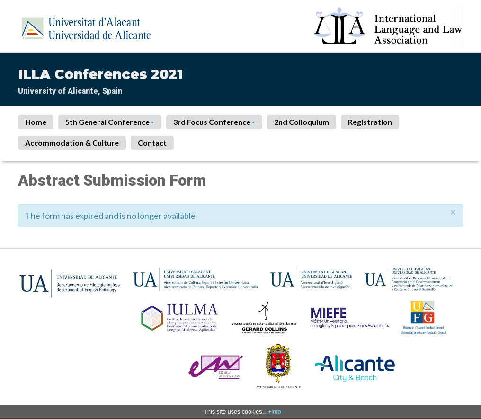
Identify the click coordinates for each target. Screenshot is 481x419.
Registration (370, 121)
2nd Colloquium (301, 121)
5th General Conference (109, 121)
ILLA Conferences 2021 (100, 74)
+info (274, 412)
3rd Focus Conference (214, 121)
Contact (152, 142)
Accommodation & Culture (72, 142)
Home (35, 121)
